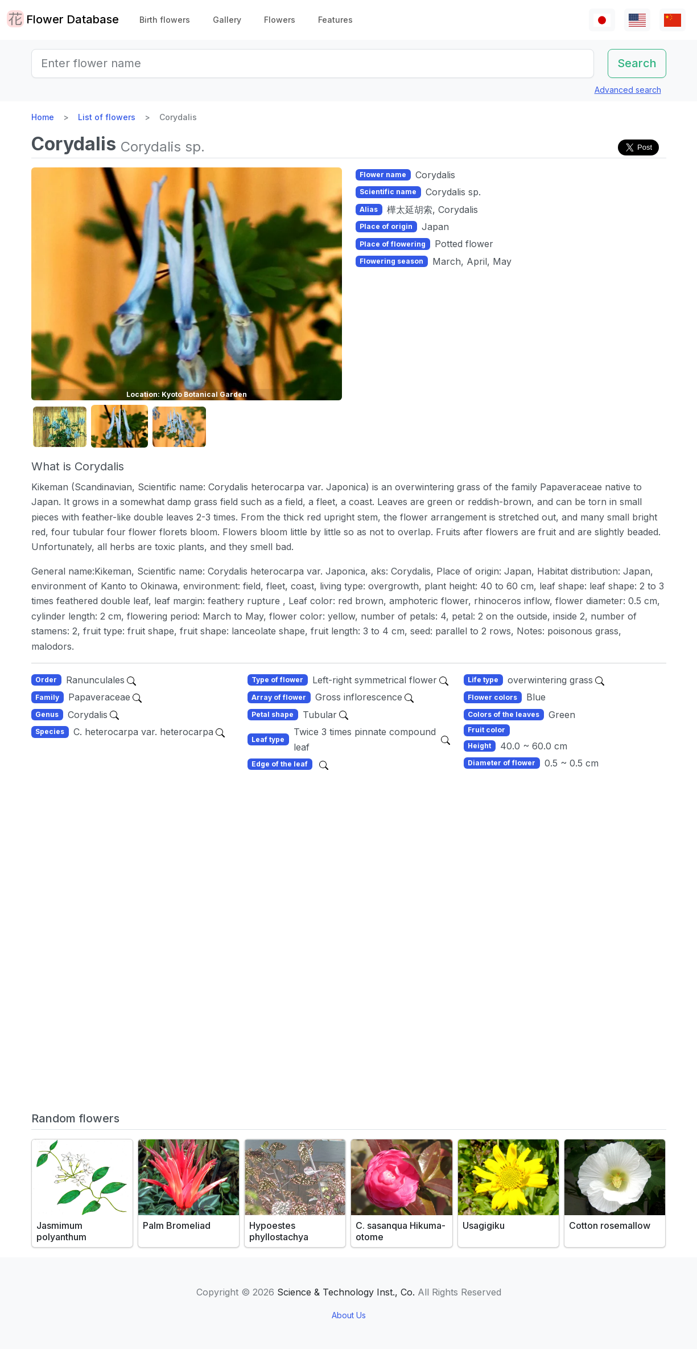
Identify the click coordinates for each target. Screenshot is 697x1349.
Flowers (279, 19)
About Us (349, 1315)
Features (335, 19)
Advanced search (628, 90)
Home (42, 117)
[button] (59, 427)
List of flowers (106, 117)
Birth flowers (164, 19)
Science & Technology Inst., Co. (346, 1292)
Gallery (227, 19)
